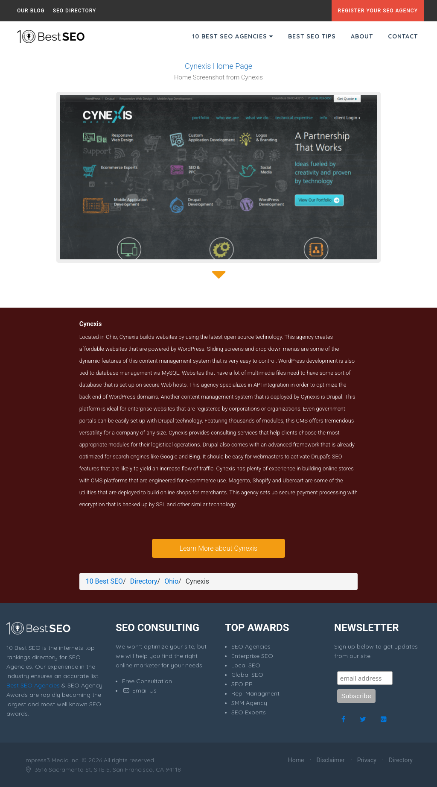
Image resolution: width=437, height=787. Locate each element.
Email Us (139, 690)
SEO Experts (248, 712)
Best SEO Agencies (33, 685)
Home (296, 760)
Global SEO (247, 674)
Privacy (366, 760)
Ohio (171, 581)
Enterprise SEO (252, 656)
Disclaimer (331, 760)
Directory (143, 581)
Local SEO (245, 665)
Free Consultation (147, 681)
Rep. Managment (255, 693)
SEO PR (242, 684)
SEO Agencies (251, 646)
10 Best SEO (104, 581)
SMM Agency (249, 703)
